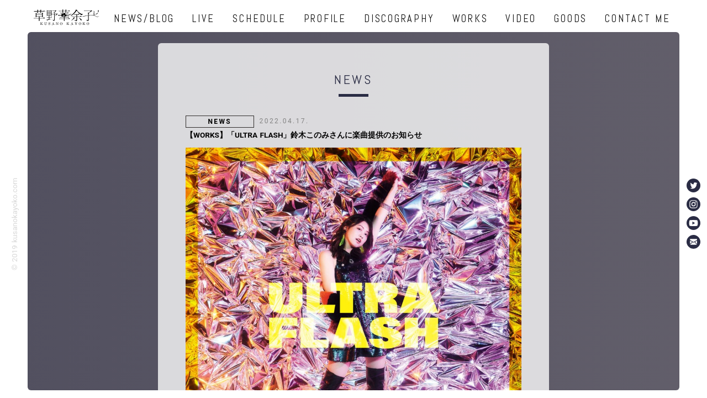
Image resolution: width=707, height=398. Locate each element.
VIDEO (520, 18)
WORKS (470, 18)
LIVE (203, 18)
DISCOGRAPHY (399, 18)
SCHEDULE (259, 18)
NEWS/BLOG (144, 18)
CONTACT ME (638, 18)
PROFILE (325, 18)
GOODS (570, 18)
